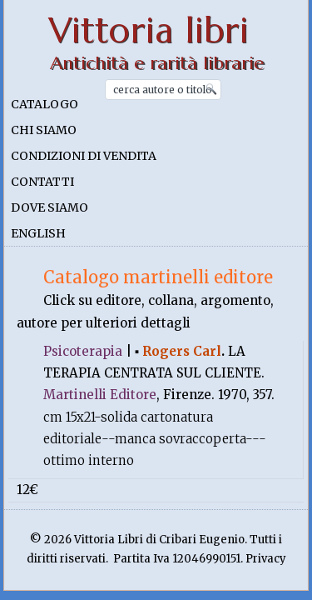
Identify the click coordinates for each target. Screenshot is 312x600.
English (38, 233)
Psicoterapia (82, 351)
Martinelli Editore (99, 394)
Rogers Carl (181, 351)
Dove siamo (49, 207)
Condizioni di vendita (83, 155)
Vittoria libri (148, 30)
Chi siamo (44, 130)
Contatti (42, 181)
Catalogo (44, 104)
